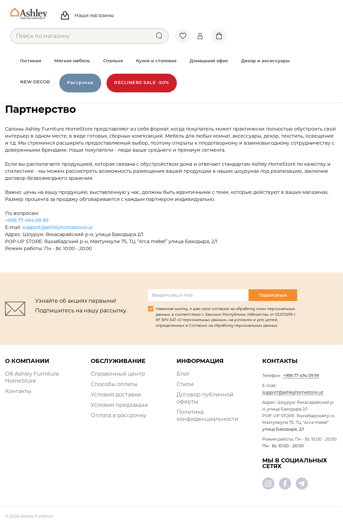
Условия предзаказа (119, 405)
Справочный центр (118, 374)
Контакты (18, 391)
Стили (185, 384)
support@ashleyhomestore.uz (57, 227)
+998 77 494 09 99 (27, 220)
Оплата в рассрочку (118, 415)
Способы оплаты (114, 384)
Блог (183, 374)
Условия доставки (116, 394)
